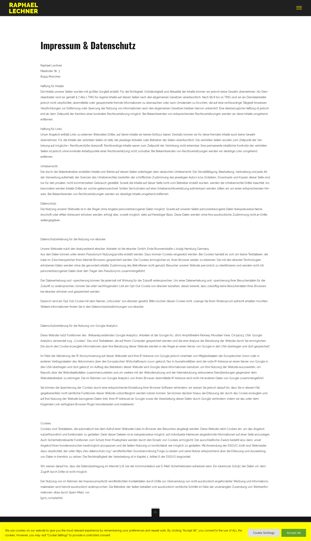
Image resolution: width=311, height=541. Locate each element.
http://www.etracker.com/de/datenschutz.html (179, 306)
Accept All (294, 532)
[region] (155, 531)
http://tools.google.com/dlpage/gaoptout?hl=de (170, 404)
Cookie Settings (264, 532)
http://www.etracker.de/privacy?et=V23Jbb (132, 291)
